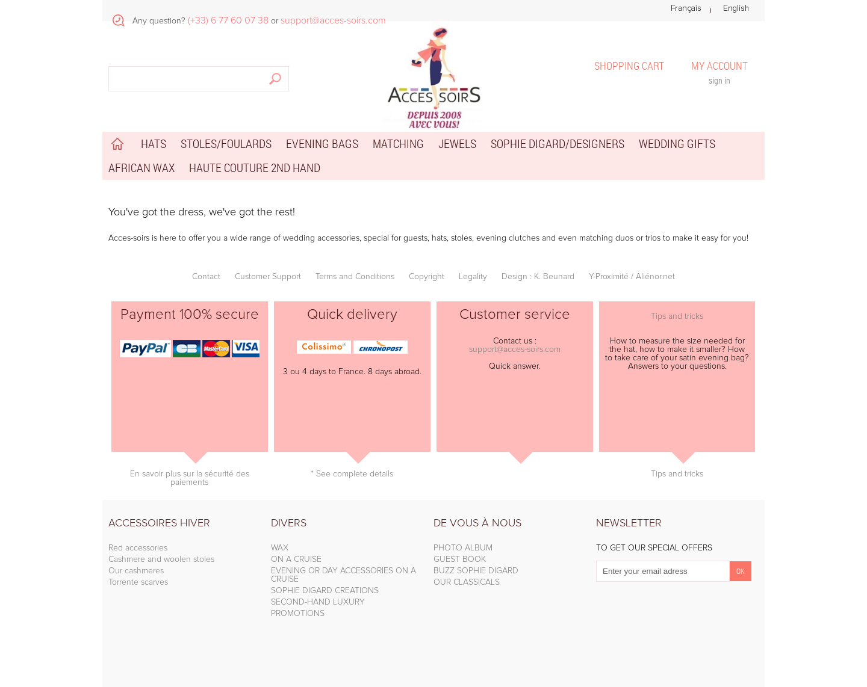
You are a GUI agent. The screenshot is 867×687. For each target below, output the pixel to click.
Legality (473, 277)
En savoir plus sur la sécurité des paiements (189, 478)
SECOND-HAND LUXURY (318, 602)
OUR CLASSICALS (467, 582)
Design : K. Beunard (538, 277)
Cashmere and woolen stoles (161, 559)
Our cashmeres (136, 571)
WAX (279, 548)
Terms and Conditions (354, 277)
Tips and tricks (677, 316)
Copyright (426, 277)
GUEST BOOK (460, 559)
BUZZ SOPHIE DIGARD (476, 571)
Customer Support (268, 277)
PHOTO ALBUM (463, 548)
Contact (206, 277)
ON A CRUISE (296, 559)
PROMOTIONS (298, 613)
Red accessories (137, 548)
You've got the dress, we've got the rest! (201, 212)
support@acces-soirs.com (515, 349)
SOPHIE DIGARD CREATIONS (325, 591)
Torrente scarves (138, 582)
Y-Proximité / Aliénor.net (632, 277)
